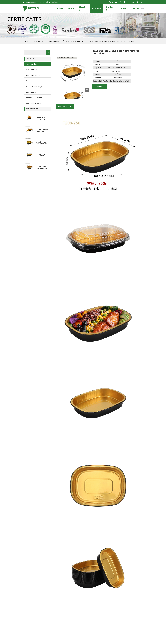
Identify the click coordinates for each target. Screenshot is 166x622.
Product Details (65, 106)
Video (71, 8)
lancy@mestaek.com (49, 2)
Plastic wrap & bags (34, 86)
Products (96, 8)
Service (124, 8)
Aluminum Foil (54, 41)
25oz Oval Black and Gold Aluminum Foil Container (112, 41)
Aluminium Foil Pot (33, 75)
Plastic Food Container (35, 98)
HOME (60, 8)
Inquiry (99, 86)
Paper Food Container (35, 103)
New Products (31, 69)
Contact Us (110, 8)
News (136, 8)
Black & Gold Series (74, 41)
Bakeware (30, 81)
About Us (82, 8)
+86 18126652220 (31, 2)
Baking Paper (31, 92)
